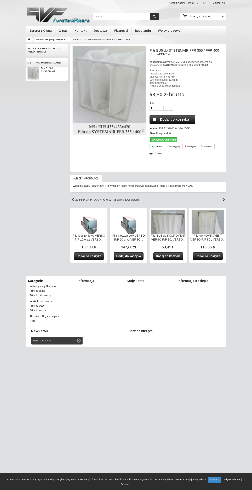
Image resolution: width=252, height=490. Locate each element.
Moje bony (134, 426)
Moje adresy (135, 417)
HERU (31, 152)
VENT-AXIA (34, 248)
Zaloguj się (219, 3)
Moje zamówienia (138, 404)
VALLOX (32, 231)
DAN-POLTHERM (37, 118)
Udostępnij (173, 146)
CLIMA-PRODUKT (38, 107)
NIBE (31, 186)
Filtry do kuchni (36, 339)
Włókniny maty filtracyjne (41, 311)
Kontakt (81, 30)
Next (224, 200)
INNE (31, 288)
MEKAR (32, 180)
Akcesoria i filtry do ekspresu (43, 345)
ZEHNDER (34, 282)
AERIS (32, 73)
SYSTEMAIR (35, 214)
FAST (31, 135)
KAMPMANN (35, 163)
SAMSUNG (34, 203)
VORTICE (33, 265)
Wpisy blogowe (169, 30)
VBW (31, 243)
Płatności (121, 30)
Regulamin (143, 30)
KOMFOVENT (36, 175)
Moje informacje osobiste (142, 422)
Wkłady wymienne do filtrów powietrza (43, 304)
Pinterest (206, 146)
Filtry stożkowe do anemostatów (37, 295)
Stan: (153, 133)
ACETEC (33, 67)
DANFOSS (34, 112)
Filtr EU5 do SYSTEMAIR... (49, 373)
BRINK (32, 101)
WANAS (32, 277)
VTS (30, 271)
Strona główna (41, 30)
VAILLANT (33, 226)
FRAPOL (33, 146)
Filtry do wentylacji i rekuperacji (38, 60)
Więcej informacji (86, 178)
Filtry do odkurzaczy (38, 322)
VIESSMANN (35, 260)
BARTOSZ (34, 90)
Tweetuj (157, 146)
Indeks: (154, 128)
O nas (63, 30)
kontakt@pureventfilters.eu (206, 433)
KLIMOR (33, 169)
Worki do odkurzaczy (39, 328)
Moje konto (136, 398)
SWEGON (33, 209)
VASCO (32, 237)
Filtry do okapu (35, 317)
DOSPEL (33, 124)
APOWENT (34, 84)
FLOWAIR (33, 141)
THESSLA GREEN (38, 220)
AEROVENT (35, 78)
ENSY (31, 129)
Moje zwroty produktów (141, 408)
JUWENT (33, 158)
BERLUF (33, 95)
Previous (73, 200)
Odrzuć (125, 484)
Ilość (152, 103)
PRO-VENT (34, 192)
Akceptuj (214, 479)
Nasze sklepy (86, 404)
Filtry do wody (35, 333)
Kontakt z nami (177, 3)
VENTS (32, 254)
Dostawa (100, 30)
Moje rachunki (136, 413)
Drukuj (158, 153)
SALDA (32, 197)
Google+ (190, 146)
